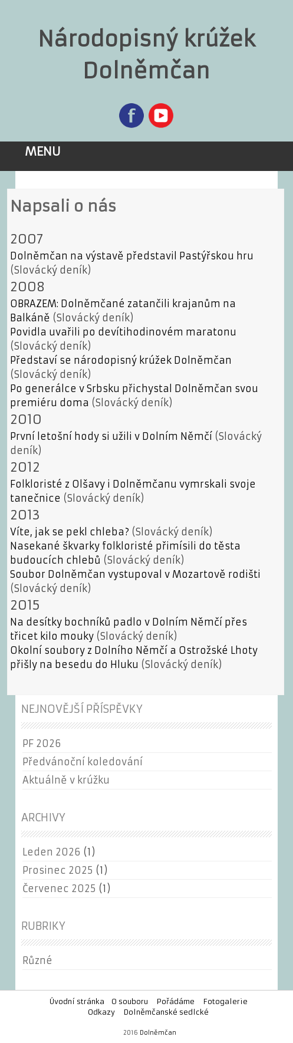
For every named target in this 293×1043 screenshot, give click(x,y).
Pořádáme (176, 1001)
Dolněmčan (158, 1033)
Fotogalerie (225, 1001)
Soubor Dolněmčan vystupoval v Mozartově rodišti (135, 574)
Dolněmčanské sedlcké (166, 1012)
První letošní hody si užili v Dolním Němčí (111, 436)
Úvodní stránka (77, 1001)
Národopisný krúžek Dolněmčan (146, 55)
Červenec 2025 (59, 888)
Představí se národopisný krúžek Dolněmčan (121, 360)
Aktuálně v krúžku (66, 780)
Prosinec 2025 (57, 870)
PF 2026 (41, 743)
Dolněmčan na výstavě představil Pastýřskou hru (132, 256)
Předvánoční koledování (82, 762)
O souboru (129, 1001)
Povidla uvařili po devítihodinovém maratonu (123, 332)
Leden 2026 (51, 852)
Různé (37, 960)
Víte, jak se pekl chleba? (69, 532)
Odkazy (101, 1012)
